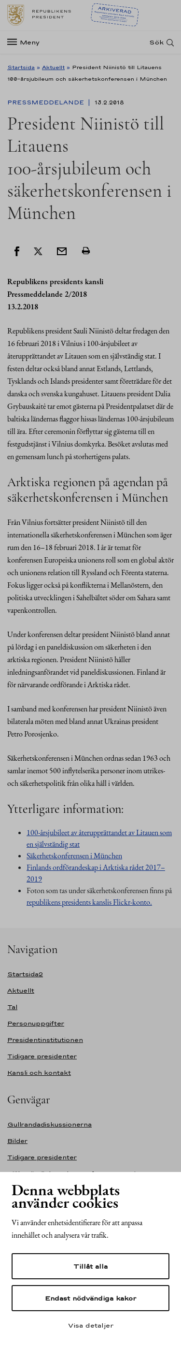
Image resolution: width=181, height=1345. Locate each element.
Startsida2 (25, 974)
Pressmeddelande (46, 102)
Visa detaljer (90, 1325)
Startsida (21, 67)
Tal (12, 1007)
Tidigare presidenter (42, 1056)
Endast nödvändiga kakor (90, 1298)
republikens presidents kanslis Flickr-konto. (89, 902)
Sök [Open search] (156, 42)
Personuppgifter (35, 1023)
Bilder (17, 1141)
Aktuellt (53, 67)
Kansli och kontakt (39, 1073)
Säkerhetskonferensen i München (74, 856)
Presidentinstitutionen (45, 1040)
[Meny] (26, 42)
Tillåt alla (90, 1266)
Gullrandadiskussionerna (49, 1124)
